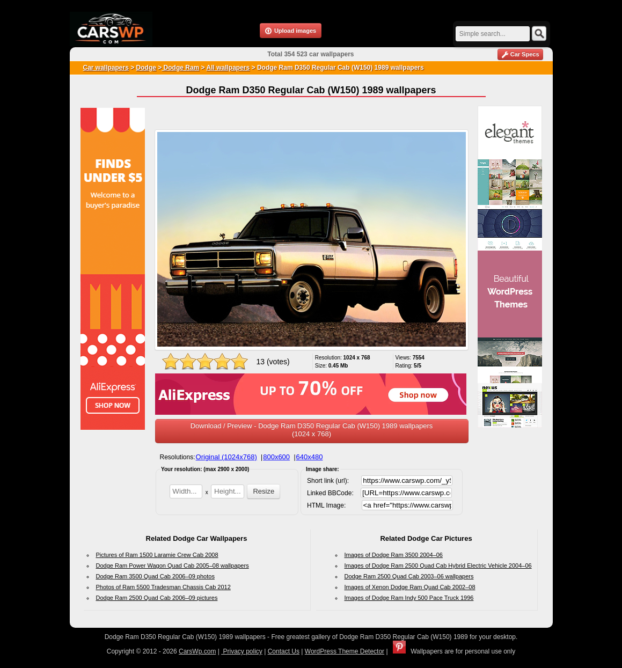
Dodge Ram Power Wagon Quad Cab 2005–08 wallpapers (172, 565)
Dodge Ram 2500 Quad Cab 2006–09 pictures (157, 597)
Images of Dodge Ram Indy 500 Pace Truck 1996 (409, 597)
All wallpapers (228, 67)
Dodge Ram (180, 67)
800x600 (276, 457)
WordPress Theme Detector (344, 651)
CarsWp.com (197, 651)
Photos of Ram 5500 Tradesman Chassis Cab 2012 (163, 587)
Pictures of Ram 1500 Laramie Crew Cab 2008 (157, 555)
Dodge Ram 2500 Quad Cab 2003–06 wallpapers (409, 576)
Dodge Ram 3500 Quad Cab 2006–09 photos (155, 576)
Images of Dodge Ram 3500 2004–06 (394, 555)
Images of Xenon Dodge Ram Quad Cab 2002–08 (410, 587)
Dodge (146, 67)
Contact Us (283, 651)
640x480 (309, 457)
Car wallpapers (106, 67)
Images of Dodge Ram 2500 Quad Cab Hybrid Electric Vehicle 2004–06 (438, 565)
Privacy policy (241, 651)
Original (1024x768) (226, 457)
